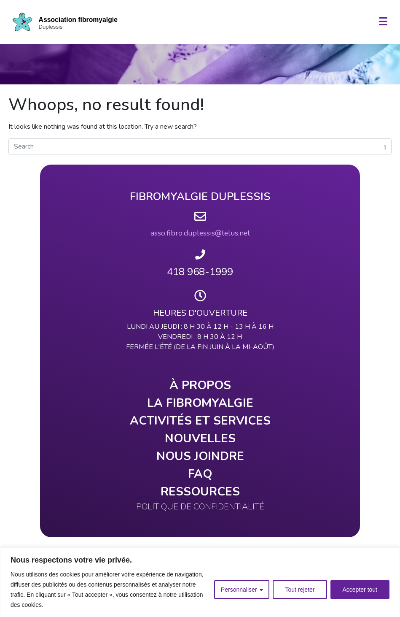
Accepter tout (360, 589)
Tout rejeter (299, 589)
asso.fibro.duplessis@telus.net (200, 233)
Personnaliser (239, 589)
